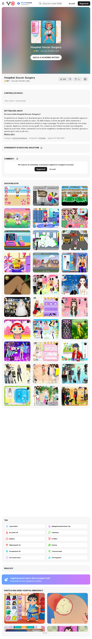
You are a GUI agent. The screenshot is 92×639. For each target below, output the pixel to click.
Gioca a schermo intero (46, 57)
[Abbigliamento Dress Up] (67, 526)
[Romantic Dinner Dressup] (17, 396)
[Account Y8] (24, 532)
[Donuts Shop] (75, 218)
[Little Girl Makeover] (17, 329)
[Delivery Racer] (75, 240)
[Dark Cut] (17, 285)
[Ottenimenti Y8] (24, 545)
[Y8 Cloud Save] (24, 557)
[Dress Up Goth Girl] (75, 285)
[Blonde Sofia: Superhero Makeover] (75, 262)
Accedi (72, 4)
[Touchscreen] (67, 551)
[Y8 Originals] (67, 557)
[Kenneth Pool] (17, 307)
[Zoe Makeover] (46, 351)
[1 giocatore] (24, 526)
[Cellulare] (67, 532)
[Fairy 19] (75, 329)
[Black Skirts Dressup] (75, 396)
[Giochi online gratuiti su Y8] (11, 3)
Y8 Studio (42, 138)
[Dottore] (24, 538)
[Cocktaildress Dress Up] (46, 373)
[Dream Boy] (75, 351)
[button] (9, 134)
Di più (46, 633)
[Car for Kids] (46, 240)
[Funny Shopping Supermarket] (17, 240)
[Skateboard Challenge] (46, 262)
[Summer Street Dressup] (46, 396)
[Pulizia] (67, 545)
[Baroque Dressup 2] (75, 373)
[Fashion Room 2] (46, 307)
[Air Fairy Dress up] (46, 329)
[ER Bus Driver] (46, 218)
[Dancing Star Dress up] (17, 351)
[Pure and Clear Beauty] (75, 307)
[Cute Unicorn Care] (17, 218)
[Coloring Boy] (46, 196)
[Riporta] (77, 79)
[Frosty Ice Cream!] (17, 262)
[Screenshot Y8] (24, 551)
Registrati (84, 4)
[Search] (40, 3)
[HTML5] (67, 538)
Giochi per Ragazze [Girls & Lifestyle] (19, 138)
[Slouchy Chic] (46, 285)
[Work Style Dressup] (17, 373)
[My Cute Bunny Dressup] (17, 196)
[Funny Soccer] (75, 196)
